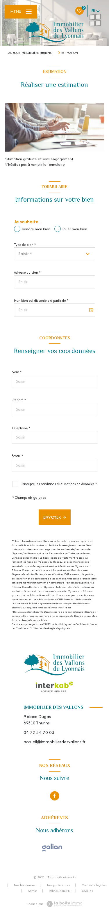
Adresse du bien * (27, 272)
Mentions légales (94, 885)
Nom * (17, 371)
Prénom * (19, 399)
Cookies (87, 891)
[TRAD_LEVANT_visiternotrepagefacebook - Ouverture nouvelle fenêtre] (54, 795)
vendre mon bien (36, 229)
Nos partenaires (58, 885)
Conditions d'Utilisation (29, 628)
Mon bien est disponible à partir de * (41, 300)
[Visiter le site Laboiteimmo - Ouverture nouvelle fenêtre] (63, 904)
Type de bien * (25, 244)
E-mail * (17, 455)
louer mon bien (74, 229)
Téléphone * (21, 428)
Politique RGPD (59, 890)
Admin (32, 890)
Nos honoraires (24, 885)
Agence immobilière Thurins (29, 52)
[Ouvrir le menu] (21, 12)
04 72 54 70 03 (39, 732)
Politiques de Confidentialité (76, 624)
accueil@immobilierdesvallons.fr (54, 742)
